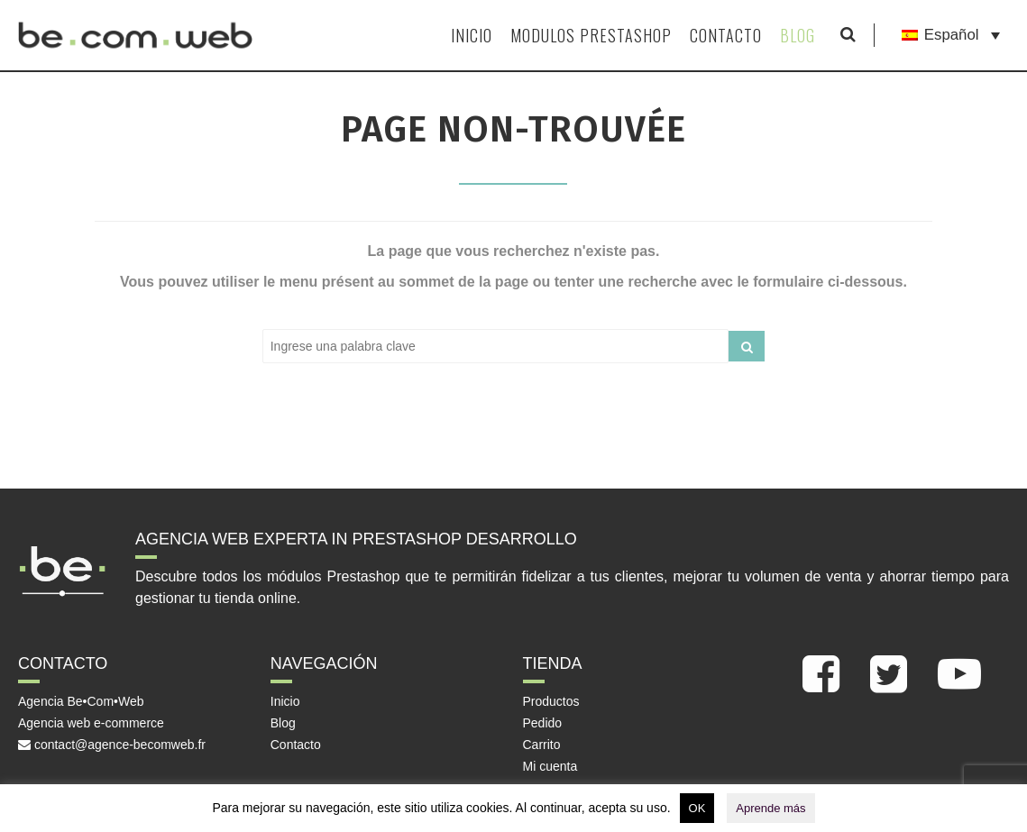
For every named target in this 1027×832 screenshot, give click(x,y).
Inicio (471, 35)
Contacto (726, 35)
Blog (797, 35)
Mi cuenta (550, 766)
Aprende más (770, 808)
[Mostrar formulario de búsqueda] (848, 35)
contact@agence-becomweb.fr (112, 744)
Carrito (542, 744)
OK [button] (697, 808)
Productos (551, 701)
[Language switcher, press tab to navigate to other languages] (951, 35)
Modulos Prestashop (591, 35)
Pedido (543, 723)
